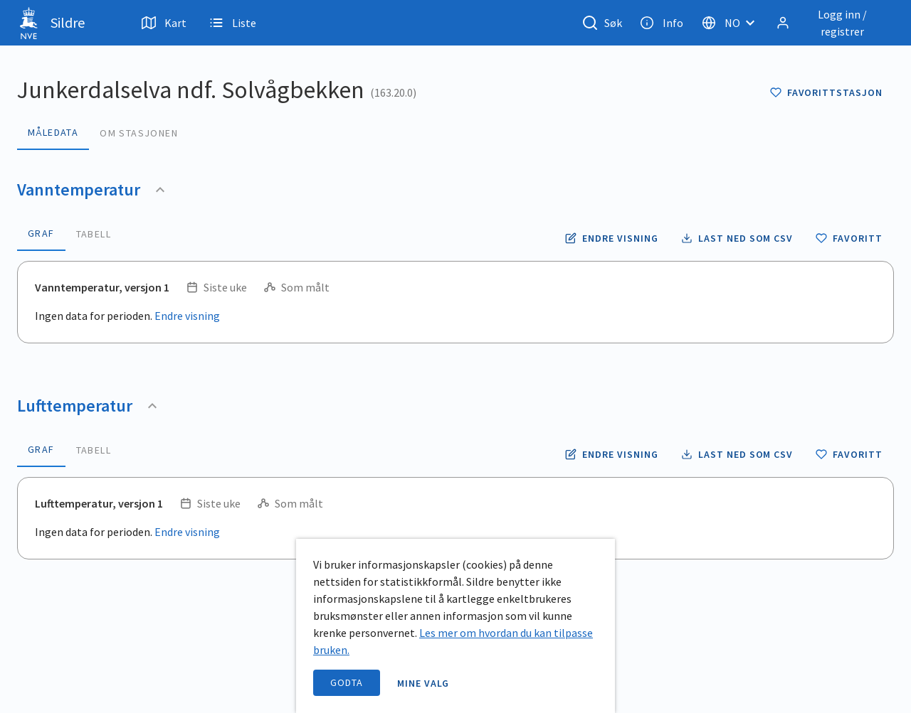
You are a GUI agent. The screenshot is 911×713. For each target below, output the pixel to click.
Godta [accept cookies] (346, 682)
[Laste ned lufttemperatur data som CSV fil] (737, 454)
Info (661, 23)
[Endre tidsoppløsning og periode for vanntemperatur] (611, 238)
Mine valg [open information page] (423, 683)
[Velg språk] (732, 23)
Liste (232, 23)
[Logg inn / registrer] (832, 22)
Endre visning (187, 316)
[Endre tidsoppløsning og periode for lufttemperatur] (611, 454)
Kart (164, 23)
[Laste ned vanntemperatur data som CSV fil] (737, 238)
